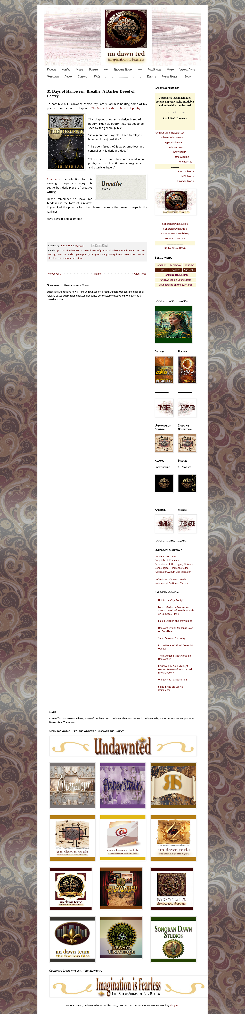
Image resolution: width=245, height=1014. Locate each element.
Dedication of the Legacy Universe (174, 564)
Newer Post (54, 273)
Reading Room (123, 69)
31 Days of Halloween (67, 250)
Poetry (93, 69)
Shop (188, 76)
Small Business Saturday (171, 638)
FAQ (97, 76)
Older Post (140, 273)
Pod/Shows (154, 69)
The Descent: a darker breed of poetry (116, 108)
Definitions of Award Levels (170, 579)
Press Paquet (170, 76)
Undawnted (69, 258)
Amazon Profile (185, 171)
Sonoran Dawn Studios (175, 223)
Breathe (52, 179)
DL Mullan (69, 254)
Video (170, 69)
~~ (106, 69)
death (60, 254)
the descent (54, 258)
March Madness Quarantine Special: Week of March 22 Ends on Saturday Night (176, 610)
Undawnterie (179, 151)
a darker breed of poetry (94, 250)
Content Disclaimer (165, 556)
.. (105, 76)
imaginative (97, 254)
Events (151, 76)
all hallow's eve (117, 250)
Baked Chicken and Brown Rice (175, 620)
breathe (130, 250)
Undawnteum (175, 147)
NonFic (66, 69)
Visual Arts (187, 69)
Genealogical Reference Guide (172, 567)
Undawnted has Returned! (172, 679)
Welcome (53, 76)
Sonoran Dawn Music (175, 228)
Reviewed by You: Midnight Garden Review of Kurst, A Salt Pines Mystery (175, 669)
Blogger (174, 1005)
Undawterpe (182, 156)
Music (79, 69)
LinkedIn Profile (185, 181)
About (68, 76)
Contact (83, 76)
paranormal (129, 254)
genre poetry (83, 254)
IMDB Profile (187, 176)
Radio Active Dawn (175, 248)
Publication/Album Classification (173, 571)
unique (79, 258)
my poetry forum (113, 254)
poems (140, 254)
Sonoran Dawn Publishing (175, 233)
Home (97, 273)
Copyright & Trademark (168, 560)
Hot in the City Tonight (171, 600)
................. (123, 76)
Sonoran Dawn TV (175, 238)
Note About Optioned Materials (173, 583)
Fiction (51, 69)
